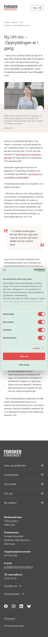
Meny (37, 7)
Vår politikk (24, 484)
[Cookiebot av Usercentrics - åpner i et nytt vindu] (34, 270)
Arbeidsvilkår (24, 475)
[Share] (40, 108)
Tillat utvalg (24, 365)
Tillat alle (24, 356)
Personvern (9, 618)
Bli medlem (24, 503)
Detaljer (36, 348)
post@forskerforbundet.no (18, 567)
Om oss (24, 493)
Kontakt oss (13, 586)
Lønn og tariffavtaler (24, 465)
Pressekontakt (14, 594)
